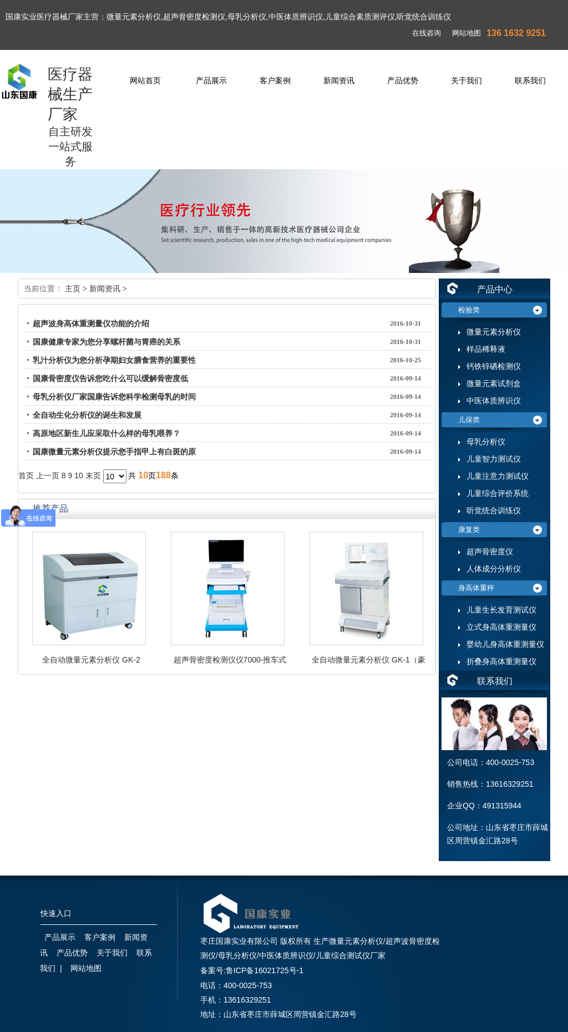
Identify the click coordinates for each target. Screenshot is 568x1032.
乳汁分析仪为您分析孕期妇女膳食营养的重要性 (114, 360)
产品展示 (211, 80)
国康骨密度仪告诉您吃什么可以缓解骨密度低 (110, 378)
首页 (26, 475)
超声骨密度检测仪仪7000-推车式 (230, 659)
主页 (72, 288)
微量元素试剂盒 (493, 384)
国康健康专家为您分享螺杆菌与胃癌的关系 (106, 341)
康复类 (469, 529)
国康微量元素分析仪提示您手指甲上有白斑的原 (114, 451)
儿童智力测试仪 (493, 459)
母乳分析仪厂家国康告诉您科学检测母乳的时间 (114, 396)
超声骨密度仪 (489, 552)
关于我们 (466, 80)
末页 (93, 475)
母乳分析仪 (485, 442)
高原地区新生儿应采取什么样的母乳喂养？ (106, 433)
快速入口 (56, 913)
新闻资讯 (338, 80)
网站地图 (466, 33)
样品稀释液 (485, 349)
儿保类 (469, 420)
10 (78, 475)
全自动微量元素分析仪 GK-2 (91, 659)
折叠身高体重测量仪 (501, 661)
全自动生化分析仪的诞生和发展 (87, 415)
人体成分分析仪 (493, 569)
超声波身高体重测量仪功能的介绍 (91, 323)
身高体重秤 (476, 588)
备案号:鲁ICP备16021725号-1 (251, 970)
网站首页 (145, 80)
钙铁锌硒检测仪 (493, 366)
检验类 (469, 310)
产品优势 (402, 80)
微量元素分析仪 (493, 332)
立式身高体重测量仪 (501, 627)
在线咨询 (426, 33)
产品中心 (495, 289)
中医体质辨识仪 (493, 401)
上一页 (47, 475)
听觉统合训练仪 (493, 511)
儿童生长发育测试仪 (501, 610)
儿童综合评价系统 (497, 493)
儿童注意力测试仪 (497, 476)
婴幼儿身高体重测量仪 (505, 644)
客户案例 (275, 80)
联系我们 (530, 80)
